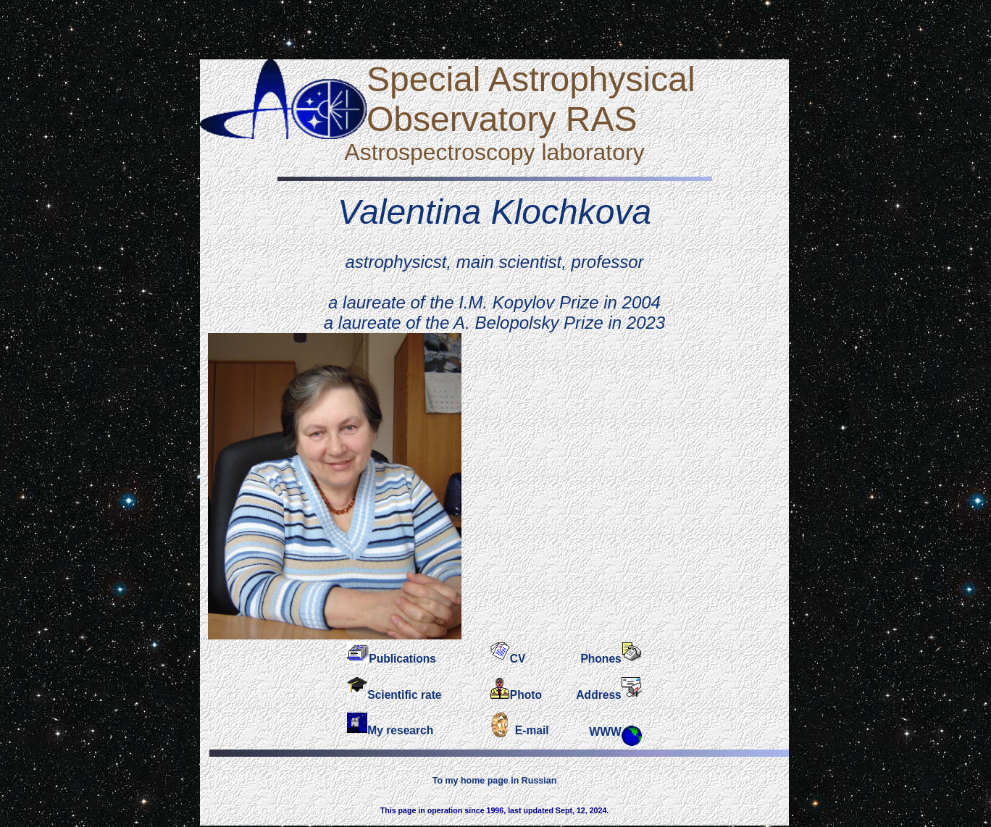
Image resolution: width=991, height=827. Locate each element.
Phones (600, 658)
